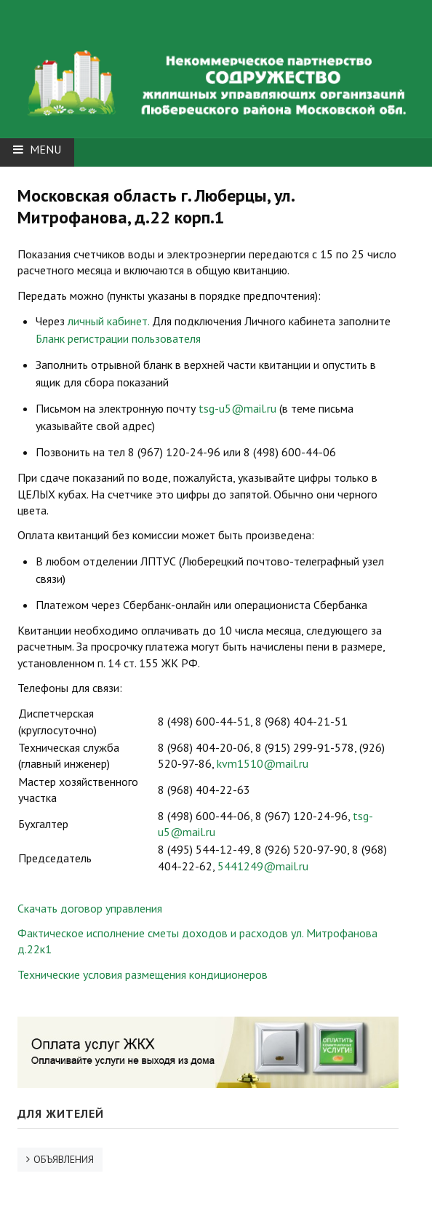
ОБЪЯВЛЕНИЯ (63, 1159)
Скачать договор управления (89, 908)
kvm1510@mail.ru (262, 763)
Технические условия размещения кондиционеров (142, 974)
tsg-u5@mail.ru (237, 408)
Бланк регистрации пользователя (118, 338)
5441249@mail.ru (262, 866)
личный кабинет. (108, 321)
